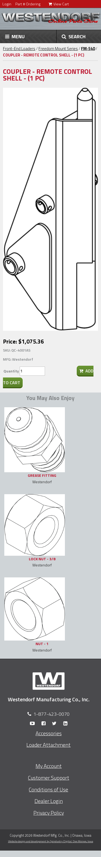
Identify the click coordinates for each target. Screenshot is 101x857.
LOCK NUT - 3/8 (42, 559)
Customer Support (48, 778)
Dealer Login (48, 801)
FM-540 (88, 48)
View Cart (58, 4)
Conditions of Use (48, 790)
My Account (49, 766)
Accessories (49, 733)
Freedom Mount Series (58, 48)
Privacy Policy (48, 813)
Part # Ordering (27, 4)
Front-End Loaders (19, 48)
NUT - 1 (42, 643)
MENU (15, 36)
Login (6, 4)
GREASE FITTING (42, 475)
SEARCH (74, 36)
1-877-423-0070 (51, 714)
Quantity (11, 371)
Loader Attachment (48, 745)
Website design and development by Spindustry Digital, (50, 841)
